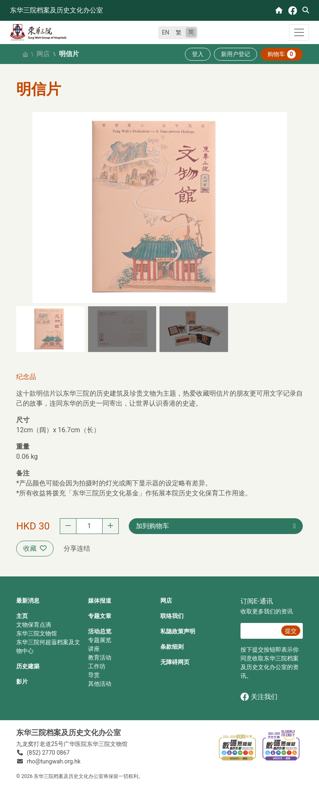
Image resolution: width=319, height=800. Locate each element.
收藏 (35, 548)
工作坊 (97, 666)
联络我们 (172, 616)
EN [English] (165, 32)
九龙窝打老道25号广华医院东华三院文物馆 (72, 744)
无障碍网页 (174, 662)
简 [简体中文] (191, 32)
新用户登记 (235, 54)
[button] (50, 329)
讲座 (94, 648)
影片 (22, 681)
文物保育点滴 (33, 624)
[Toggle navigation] (299, 32)
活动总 (97, 631)
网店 (43, 54)
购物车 (281, 54)
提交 (291, 631)
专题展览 (99, 640)
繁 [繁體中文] (179, 32)
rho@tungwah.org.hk (54, 761)
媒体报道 (99, 600)
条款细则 (172, 646)
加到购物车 (152, 526)
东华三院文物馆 (36, 633)
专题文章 (99, 616)
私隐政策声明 (177, 631)
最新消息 (27, 600)
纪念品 (26, 377)
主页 (22, 616)
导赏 (94, 675)
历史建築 (27, 666)
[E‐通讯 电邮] (259, 631)
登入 (198, 54)
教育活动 (99, 657)
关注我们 (258, 696)
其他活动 (99, 683)
